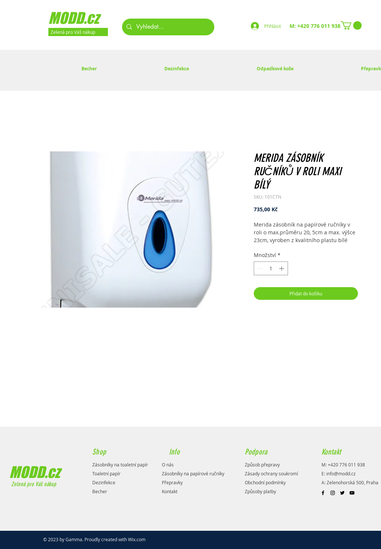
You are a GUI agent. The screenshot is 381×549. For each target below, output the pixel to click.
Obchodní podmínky (265, 482)
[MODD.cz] (83, 17)
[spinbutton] (271, 268)
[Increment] (282, 268)
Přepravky (172, 482)
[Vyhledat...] (167, 27)
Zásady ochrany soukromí (271, 473)
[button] (351, 25)
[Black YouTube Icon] (352, 493)
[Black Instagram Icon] (333, 493)
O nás (168, 465)
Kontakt (169, 491)
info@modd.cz (341, 473)
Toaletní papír (106, 473)
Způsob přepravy (262, 465)
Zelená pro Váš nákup (33, 484)
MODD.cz (34, 472)
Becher (99, 491)
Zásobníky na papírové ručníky (193, 473)
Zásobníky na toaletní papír (120, 465)
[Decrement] (259, 268)
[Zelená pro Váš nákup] (78, 32)
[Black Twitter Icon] (342, 493)
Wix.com (136, 539)
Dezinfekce (103, 482)
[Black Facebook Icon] (323, 493)
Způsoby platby (260, 491)
